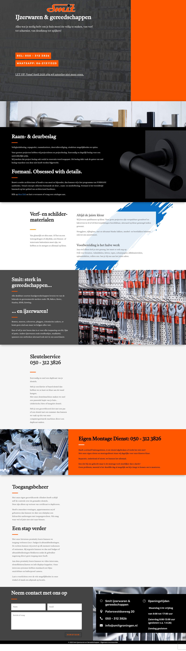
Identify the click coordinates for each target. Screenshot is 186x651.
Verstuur (73, 636)
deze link (22, 196)
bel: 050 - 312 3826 (31, 62)
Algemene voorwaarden (109, 644)
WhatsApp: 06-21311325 (34, 70)
